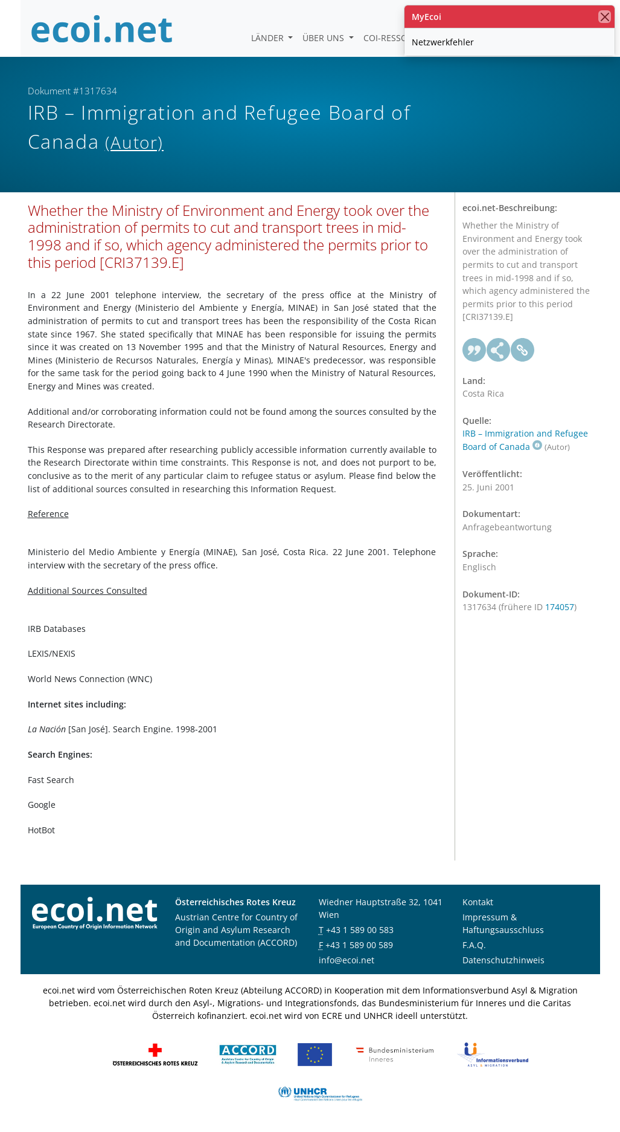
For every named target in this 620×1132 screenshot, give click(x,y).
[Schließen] (604, 16)
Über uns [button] (324, 38)
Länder (268, 38)
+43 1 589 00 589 (359, 945)
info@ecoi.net (346, 960)
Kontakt (477, 902)
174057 (559, 607)
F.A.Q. (474, 945)
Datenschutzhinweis (503, 960)
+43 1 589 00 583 (360, 929)
